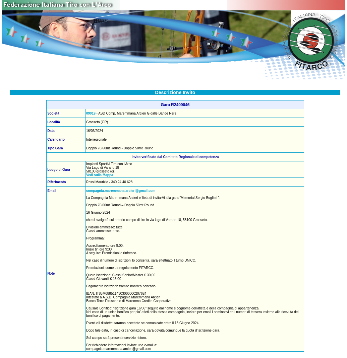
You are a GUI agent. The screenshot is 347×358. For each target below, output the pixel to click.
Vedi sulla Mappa (99, 175)
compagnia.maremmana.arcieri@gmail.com (121, 191)
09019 (91, 113)
